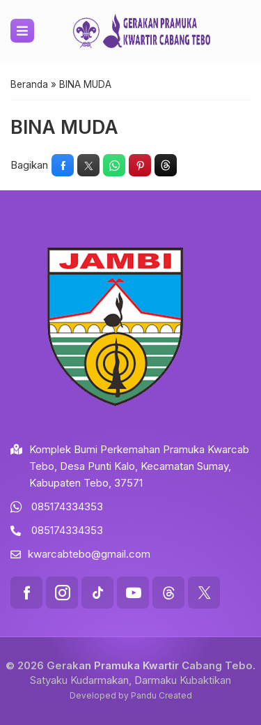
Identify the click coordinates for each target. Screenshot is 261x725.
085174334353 (67, 506)
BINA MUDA (64, 127)
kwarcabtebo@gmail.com (89, 553)
